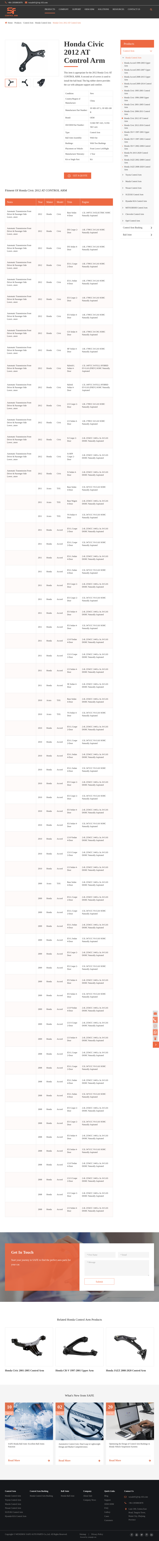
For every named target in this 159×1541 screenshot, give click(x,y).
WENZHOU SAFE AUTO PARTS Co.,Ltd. (33, 1534)
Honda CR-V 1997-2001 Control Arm (137, 140)
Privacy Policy (97, 1534)
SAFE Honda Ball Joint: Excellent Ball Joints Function (26, 1445)
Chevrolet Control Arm (134, 214)
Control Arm (28, 23)
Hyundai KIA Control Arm (136, 201)
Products (50, 9)
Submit (99, 1281)
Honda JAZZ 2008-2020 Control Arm (137, 168)
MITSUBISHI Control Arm (136, 208)
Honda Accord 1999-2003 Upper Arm (137, 64)
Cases (106, 1516)
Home (10, 23)
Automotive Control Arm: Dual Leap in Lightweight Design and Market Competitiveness (79, 1445)
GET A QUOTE (77, 175)
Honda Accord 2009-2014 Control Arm (137, 85)
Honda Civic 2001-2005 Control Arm (137, 105)
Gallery (107, 1512)
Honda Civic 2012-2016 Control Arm (137, 126)
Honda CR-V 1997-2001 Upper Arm (136, 133)
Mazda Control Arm (133, 181)
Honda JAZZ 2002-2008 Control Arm (137, 161)
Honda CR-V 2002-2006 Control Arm (137, 147)
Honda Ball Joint (67, 1496)
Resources (118, 9)
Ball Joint (127, 234)
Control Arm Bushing (132, 227)
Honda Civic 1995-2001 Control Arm (137, 92)
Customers (108, 1520)
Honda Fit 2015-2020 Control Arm (136, 154)
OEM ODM (89, 9)
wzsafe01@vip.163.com (38, 2)
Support (76, 9)
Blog (106, 1496)
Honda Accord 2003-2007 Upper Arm (137, 71)
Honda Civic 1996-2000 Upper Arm (136, 98)
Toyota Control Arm (133, 175)
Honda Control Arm (43, 23)
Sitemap (83, 1534)
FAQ (106, 1508)
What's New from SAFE (79, 1395)
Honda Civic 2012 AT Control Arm (67, 23)
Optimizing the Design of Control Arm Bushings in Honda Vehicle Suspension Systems (129, 1445)
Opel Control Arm (132, 221)
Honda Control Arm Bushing (41, 1496)
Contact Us (134, 9)
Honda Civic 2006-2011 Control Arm (137, 112)
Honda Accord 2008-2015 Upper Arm (137, 78)
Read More (29, 1460)
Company (64, 9)
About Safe (87, 1496)
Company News (89, 1500)
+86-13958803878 (15, 2)
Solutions (103, 9)
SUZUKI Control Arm (134, 194)
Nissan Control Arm (133, 188)
